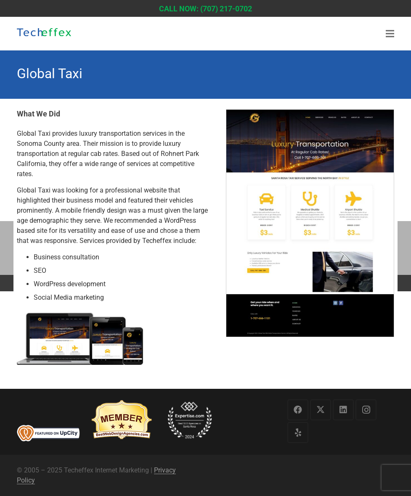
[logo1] (44, 34)
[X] (320, 409)
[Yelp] (297, 432)
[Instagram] (366, 409)
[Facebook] (297, 409)
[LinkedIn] (343, 409)
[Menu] (390, 33)
